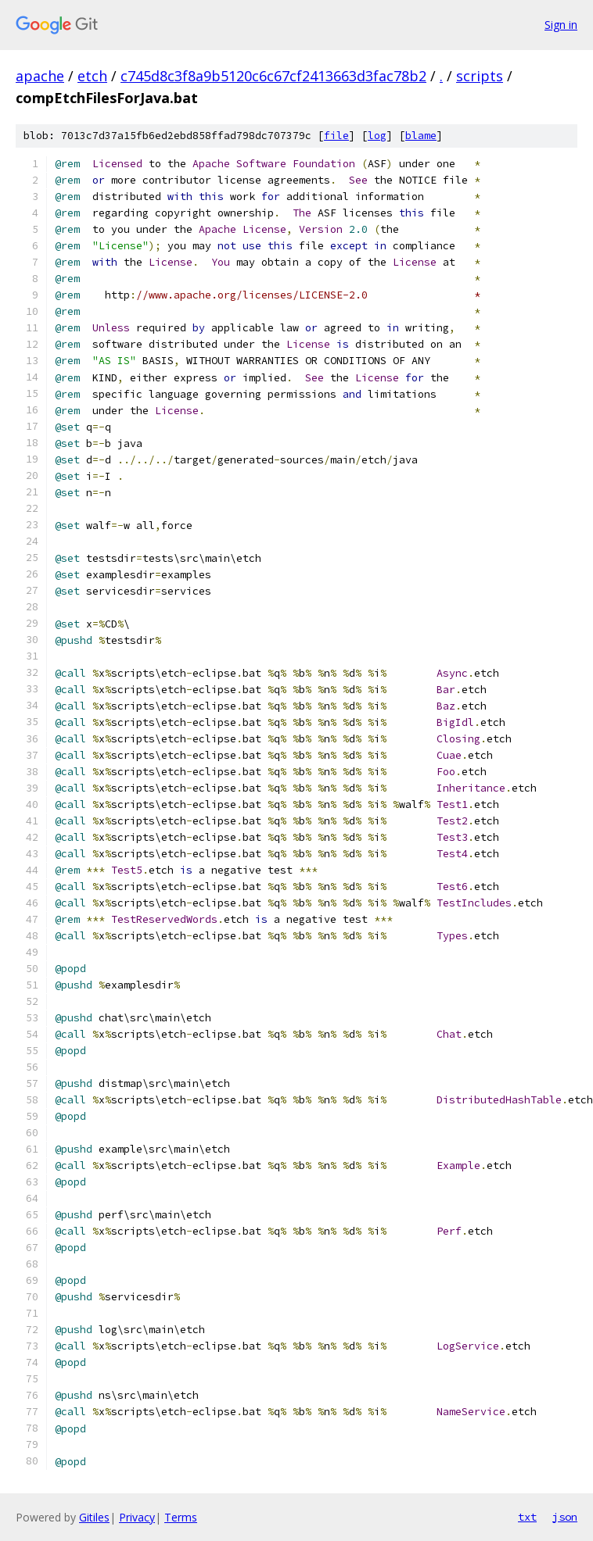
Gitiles (94, 1517)
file (336, 135)
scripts (479, 75)
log (377, 135)
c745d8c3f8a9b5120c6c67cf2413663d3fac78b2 (273, 75)
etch (92, 75)
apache (40, 75)
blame (421, 135)
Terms (180, 1517)
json (564, 1517)
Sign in (560, 24)
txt (527, 1517)
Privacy (137, 1517)
